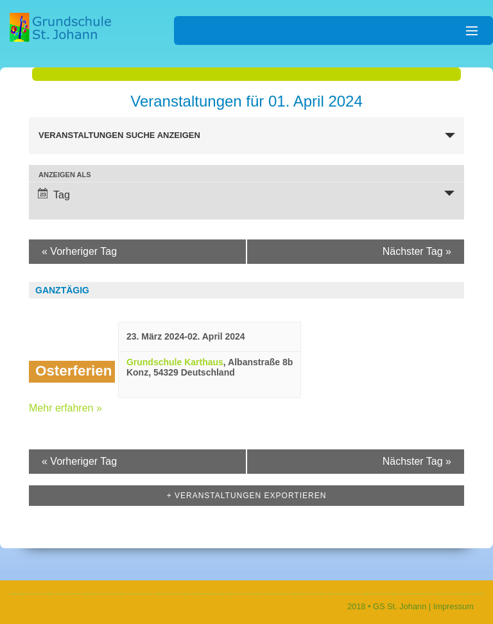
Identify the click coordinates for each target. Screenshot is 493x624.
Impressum (453, 606)
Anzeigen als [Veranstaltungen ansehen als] (65, 174)
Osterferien (73, 371)
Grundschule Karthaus (174, 362)
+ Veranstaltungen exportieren (247, 495)
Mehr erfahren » (65, 408)
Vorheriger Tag (79, 251)
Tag (54, 194)
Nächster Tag (417, 251)
